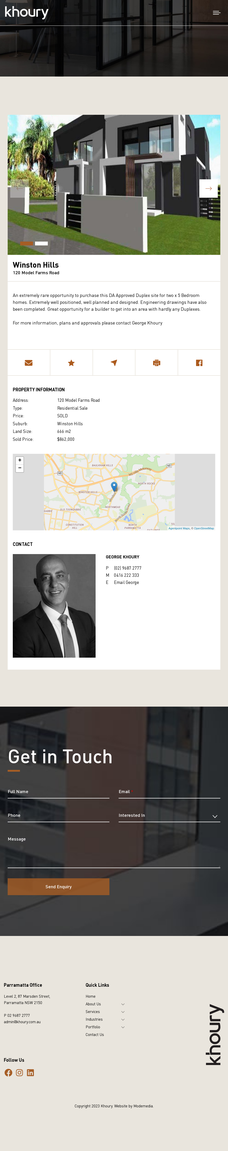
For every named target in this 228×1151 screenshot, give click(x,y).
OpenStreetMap (204, 528)
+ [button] (19, 461)
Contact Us (95, 1034)
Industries (94, 1019)
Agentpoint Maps (179, 528)
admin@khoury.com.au (22, 1021)
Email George (126, 582)
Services (93, 1011)
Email (126, 791)
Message (17, 839)
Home (91, 996)
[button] (208, 188)
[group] (114, 185)
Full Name (18, 791)
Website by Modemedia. (134, 1106)
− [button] (19, 468)
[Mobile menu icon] (217, 13)
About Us (93, 1004)
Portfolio (93, 1026)
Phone (14, 815)
